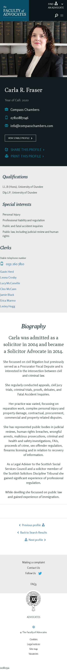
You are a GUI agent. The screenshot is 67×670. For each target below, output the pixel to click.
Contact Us (33, 567)
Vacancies (33, 653)
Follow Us (33, 573)
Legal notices (33, 644)
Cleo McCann (8, 289)
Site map (33, 648)
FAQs (34, 584)
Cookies (33, 639)
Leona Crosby (8, 277)
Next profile (33, 540)
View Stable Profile (19, 138)
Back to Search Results (33, 532)
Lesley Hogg (7, 306)
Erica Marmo (8, 300)
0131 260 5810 (12, 264)
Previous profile (33, 525)
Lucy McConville (10, 283)
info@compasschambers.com (29, 126)
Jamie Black (7, 294)
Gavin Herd (7, 271)
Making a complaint (33, 562)
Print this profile (23, 156)
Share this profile (23, 150)
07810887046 (16, 118)
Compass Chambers (22, 110)
